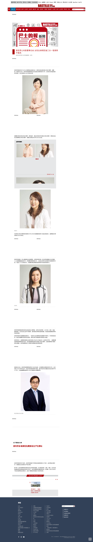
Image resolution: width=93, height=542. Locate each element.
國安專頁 (13, 2)
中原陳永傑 (20, 526)
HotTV (80, 2)
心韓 (47, 2)
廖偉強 (48, 521)
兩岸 (57, 9)
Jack (34, 520)
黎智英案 (18, 9)
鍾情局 (19, 510)
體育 (55, 2)
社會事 (26, 9)
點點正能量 (35, 530)
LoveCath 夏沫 (49, 515)
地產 (38, 9)
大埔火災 (13, 9)
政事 (22, 9)
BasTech (75, 2)
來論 (19, 530)
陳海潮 (48, 529)
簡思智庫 (20, 523)
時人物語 (48, 510)
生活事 (70, 2)
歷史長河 (65, 2)
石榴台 (29, 2)
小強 (19, 515)
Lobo (19, 518)
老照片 (34, 526)
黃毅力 (48, 513)
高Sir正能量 (36, 510)
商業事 (41, 9)
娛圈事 (43, 2)
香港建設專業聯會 (37, 509)
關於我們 (66, 517)
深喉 (34, 506)
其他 (69, 9)
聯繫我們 (66, 515)
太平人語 (48, 518)
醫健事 (50, 9)
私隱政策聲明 (67, 513)
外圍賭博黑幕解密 (37, 507)
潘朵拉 (34, 524)
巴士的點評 (20, 507)
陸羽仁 (19, 513)
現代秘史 (48, 507)
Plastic (51, 2)
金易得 (48, 520)
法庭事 (30, 9)
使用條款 (66, 511)
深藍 (19, 509)
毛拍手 (48, 506)
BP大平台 (19, 2)
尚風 (34, 521)
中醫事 (45, 9)
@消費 (61, 9)
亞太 (39, 2)
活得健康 (35, 527)
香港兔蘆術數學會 (22, 521)
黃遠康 (19, 520)
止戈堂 (34, 512)
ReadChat (35, 529)
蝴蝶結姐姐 (20, 532)
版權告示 (66, 509)
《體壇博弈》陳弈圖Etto (52, 527)
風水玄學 (20, 516)
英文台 (25, 2)
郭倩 (47, 509)
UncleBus (48, 523)
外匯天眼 (48, 512)
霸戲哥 (34, 515)
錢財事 (34, 9)
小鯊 (34, 513)
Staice (19, 524)
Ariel (19, 506)
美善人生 (59, 2)
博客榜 (65, 9)
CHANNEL (35, 2)
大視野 (54, 9)
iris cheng (35, 532)
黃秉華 (48, 516)
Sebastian (20, 512)
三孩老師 (35, 523)
